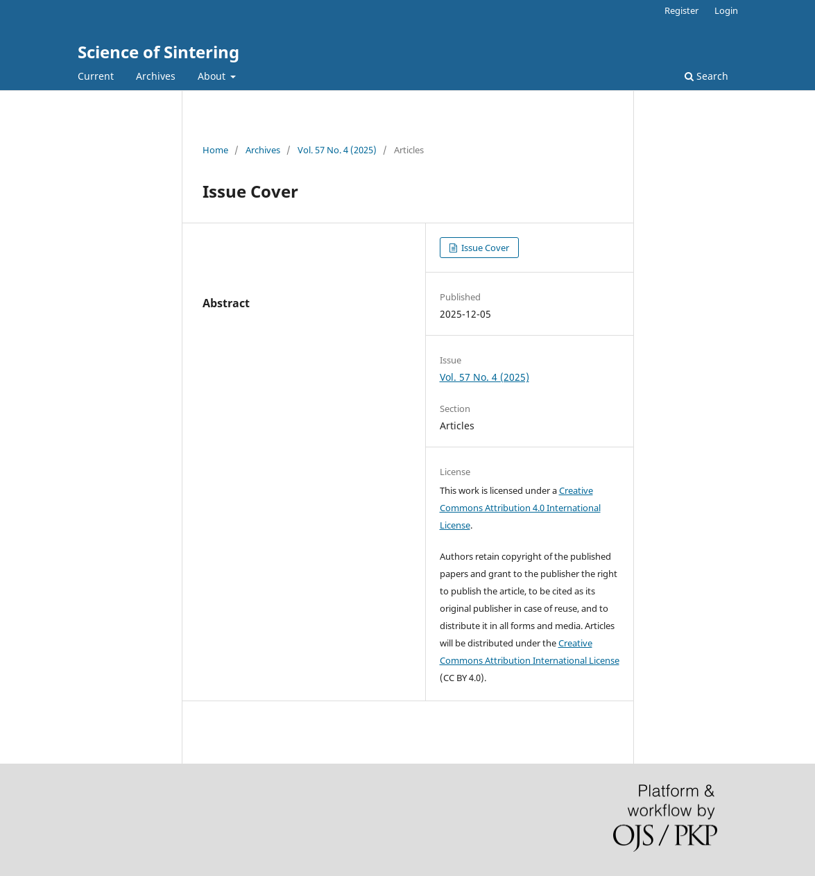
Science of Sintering (158, 51)
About (213, 76)
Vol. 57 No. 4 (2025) (337, 150)
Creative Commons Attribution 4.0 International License (520, 507)
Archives (155, 76)
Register (681, 10)
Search (706, 76)
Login (726, 10)
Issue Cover (484, 247)
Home (215, 150)
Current (96, 76)
